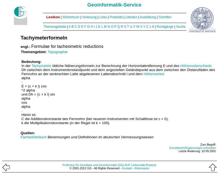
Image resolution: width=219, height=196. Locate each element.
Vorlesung (89, 17)
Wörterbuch (71, 17)
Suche (181, 27)
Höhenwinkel (154, 74)
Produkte (116, 17)
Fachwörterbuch (34, 137)
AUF (127, 165)
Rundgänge (165, 27)
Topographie (57, 52)
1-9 (151, 27)
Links (103, 17)
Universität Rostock (143, 165)
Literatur (131, 17)
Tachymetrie (41, 66)
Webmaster (141, 168)
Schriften (165, 17)
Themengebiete (55, 27)
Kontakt (127, 168)
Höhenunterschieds (196, 66)
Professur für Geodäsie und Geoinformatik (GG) (93, 165)
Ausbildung (148, 17)
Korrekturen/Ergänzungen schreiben (192, 147)
